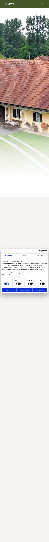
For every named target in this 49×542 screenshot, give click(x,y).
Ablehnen (9, 290)
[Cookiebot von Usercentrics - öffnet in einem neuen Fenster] (40, 251)
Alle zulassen (39, 290)
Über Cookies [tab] (40, 255)
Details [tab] (24, 255)
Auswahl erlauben (24, 290)
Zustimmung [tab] (8, 255)
